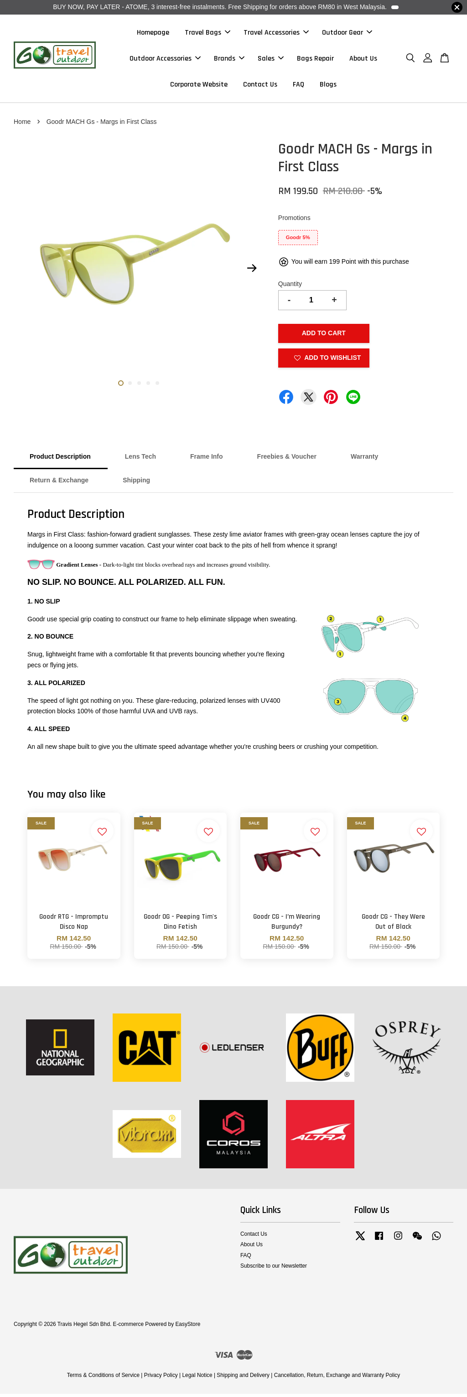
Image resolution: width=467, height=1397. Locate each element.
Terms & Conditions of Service (103, 1379)
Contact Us (260, 86)
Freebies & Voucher (287, 460)
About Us (363, 60)
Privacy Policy (161, 1379)
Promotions (294, 221)
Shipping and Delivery (243, 1379)
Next (252, 271)
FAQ (298, 86)
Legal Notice (197, 1379)
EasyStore (187, 1328)
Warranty (364, 460)
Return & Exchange (59, 483)
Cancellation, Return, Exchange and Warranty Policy (337, 1379)
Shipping (136, 483)
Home (22, 124)
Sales (271, 60)
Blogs (328, 86)
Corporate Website (199, 86)
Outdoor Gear (347, 34)
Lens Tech (140, 460)
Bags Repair (315, 60)
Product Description (60, 460)
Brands (229, 60)
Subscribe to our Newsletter (273, 1269)
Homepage (153, 34)
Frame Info (206, 460)
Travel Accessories (276, 34)
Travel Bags (207, 34)
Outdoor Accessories (165, 60)
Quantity (290, 287)
